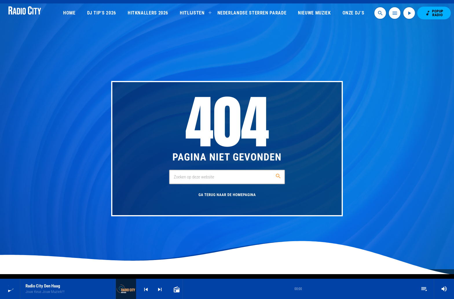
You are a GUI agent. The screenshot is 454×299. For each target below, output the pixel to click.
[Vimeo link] (25, 13)
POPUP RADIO (434, 13)
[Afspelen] (409, 13)
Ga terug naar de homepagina (227, 195)
